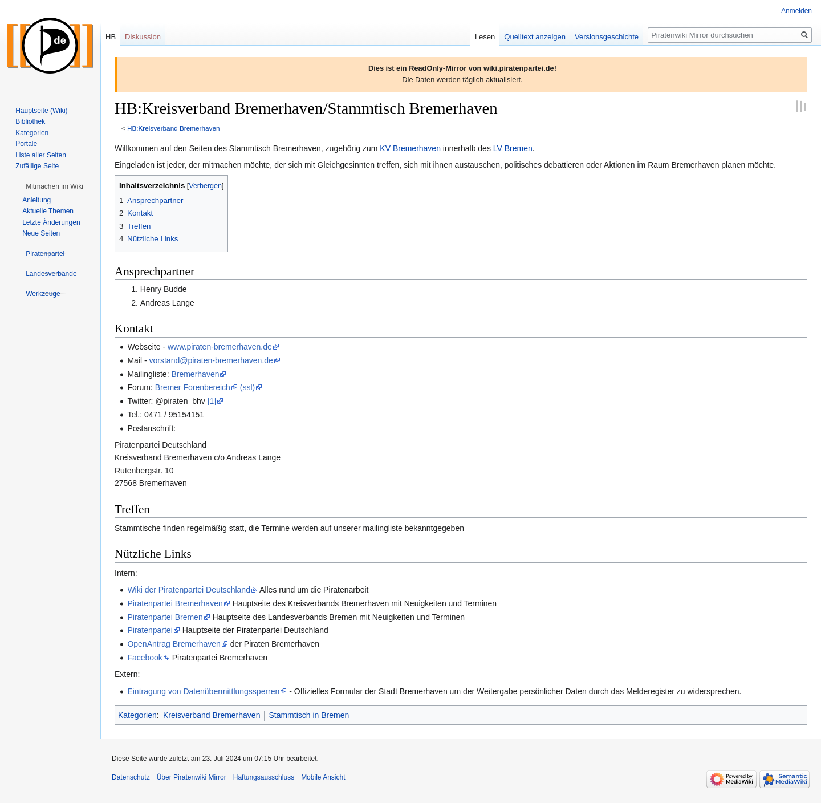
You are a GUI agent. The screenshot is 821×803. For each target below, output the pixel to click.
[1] (212, 400)
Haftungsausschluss (263, 777)
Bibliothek (30, 121)
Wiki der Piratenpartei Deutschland (188, 589)
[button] (54, 186)
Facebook (144, 657)
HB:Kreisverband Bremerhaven (173, 128)
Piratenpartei (149, 630)
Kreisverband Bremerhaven (211, 715)
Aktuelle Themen (48, 211)
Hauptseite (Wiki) (41, 111)
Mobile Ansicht (323, 777)
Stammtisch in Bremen (309, 715)
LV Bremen (513, 148)
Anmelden (796, 11)
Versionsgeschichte (607, 37)
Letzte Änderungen (51, 222)
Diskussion (143, 37)
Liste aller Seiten (40, 155)
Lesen (485, 37)
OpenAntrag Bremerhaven (173, 643)
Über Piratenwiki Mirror (191, 777)
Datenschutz (131, 777)
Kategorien (137, 715)
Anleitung (36, 200)
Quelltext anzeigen (535, 37)
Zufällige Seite (37, 166)
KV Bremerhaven (410, 148)
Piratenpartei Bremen (164, 617)
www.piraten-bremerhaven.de (220, 346)
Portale (26, 144)
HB (110, 37)
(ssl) (247, 387)
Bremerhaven (195, 374)
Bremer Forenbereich (192, 387)
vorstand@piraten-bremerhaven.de (211, 360)
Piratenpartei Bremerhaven (174, 603)
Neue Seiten (41, 233)
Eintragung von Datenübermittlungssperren (203, 691)
